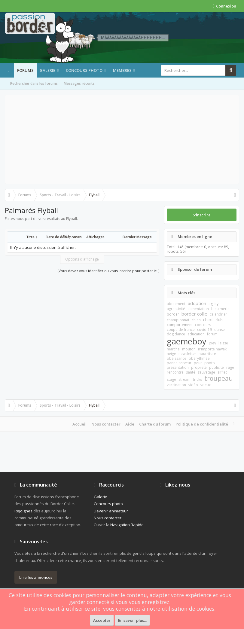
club (219, 319)
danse (219, 329)
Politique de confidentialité (201, 424)
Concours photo (84, 70)
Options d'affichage (82, 259)
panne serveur (179, 362)
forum (212, 334)
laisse (223, 343)
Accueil (79, 424)
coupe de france (181, 329)
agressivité (176, 308)
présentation (178, 367)
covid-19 (204, 329)
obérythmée (199, 358)
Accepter (102, 620)
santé (190, 372)
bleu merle (220, 308)
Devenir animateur (111, 511)
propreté (199, 367)
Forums (25, 70)
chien (196, 319)
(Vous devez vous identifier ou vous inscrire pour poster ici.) (108, 270)
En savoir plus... (132, 620)
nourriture (207, 353)
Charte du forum (155, 424)
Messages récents (79, 83)
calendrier (218, 314)
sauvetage (206, 372)
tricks (197, 379)
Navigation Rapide (127, 524)
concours (203, 324)
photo (209, 362)
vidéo (193, 384)
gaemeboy (186, 341)
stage (171, 379)
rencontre (175, 372)
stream (184, 379)
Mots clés (186, 292)
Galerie (47, 70)
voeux (205, 384)
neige (171, 353)
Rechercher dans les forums (34, 83)
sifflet (222, 372)
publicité (216, 367)
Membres (122, 70)
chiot (208, 319)
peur (198, 362)
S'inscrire (202, 215)
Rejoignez (23, 511)
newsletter (187, 353)
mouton (189, 349)
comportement (180, 324)
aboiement (176, 303)
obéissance (176, 358)
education (196, 334)
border (173, 314)
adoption (197, 303)
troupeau (218, 378)
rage (230, 367)
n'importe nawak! (212, 349)
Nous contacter (105, 424)
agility (213, 303)
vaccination (176, 384)
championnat (178, 319)
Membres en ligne (195, 236)
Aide (129, 424)
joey (212, 343)
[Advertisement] (122, 139)
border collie (194, 314)
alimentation (198, 308)
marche (173, 349)
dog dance (176, 334)
